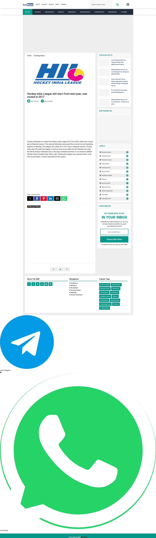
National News (49, 12)
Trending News (35, 194)
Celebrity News (99, 12)
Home (27, 12)
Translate (124, 12)
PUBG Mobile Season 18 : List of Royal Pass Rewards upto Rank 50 (120, 72)
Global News (72, 12)
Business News (115, 152)
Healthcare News (115, 175)
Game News (115, 164)
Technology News (115, 191)
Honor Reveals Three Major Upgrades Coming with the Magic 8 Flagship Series (119, 82)
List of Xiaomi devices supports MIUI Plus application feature (118, 62)
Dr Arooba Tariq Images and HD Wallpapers (119, 91)
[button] (30, 198)
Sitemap (73, 289)
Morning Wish (115, 183)
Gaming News (112, 12)
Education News (85, 12)
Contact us (74, 280)
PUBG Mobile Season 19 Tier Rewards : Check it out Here (120, 102)
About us (74, 282)
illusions (115, 179)
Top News (37, 12)
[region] (78, 35)
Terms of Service (76, 292)
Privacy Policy (75, 287)
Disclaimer (74, 285)
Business (61, 12)
